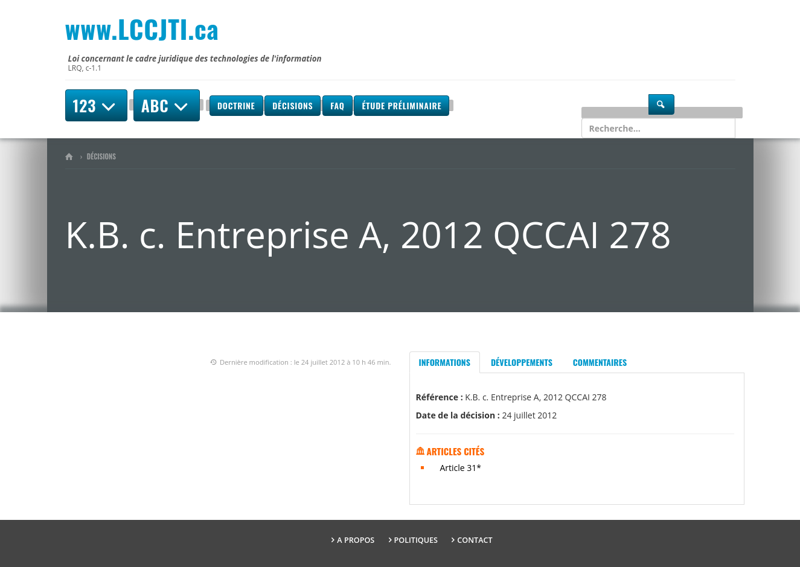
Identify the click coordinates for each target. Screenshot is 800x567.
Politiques (416, 540)
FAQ (337, 105)
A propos (355, 540)
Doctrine (236, 105)
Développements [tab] (521, 362)
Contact (474, 540)
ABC (166, 105)
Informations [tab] (444, 362)
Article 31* (461, 467)
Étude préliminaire (401, 105)
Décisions (292, 105)
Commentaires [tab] (600, 362)
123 (96, 105)
